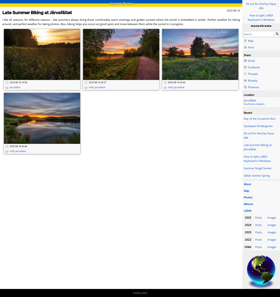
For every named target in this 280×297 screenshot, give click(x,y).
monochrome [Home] (261, 26)
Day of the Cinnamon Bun (260, 118)
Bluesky (251, 81)
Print (249, 48)
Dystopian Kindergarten (258, 126)
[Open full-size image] (42, 54)
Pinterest (251, 87)
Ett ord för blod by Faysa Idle (261, 6)
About (247, 184)
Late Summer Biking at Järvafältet (258, 147)
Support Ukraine (121, 3)
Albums (248, 204)
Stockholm (249, 104)
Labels (248, 210)
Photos (248, 197)
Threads (251, 74)
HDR (91, 87)
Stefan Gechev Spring (257, 175)
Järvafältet (250, 100)
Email (249, 61)
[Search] (277, 34)
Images (272, 217)
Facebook (252, 67)
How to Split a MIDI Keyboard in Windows (261, 17)
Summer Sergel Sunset (257, 168)
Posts (258, 217)
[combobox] (258, 34)
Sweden (260, 104)
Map (248, 41)
